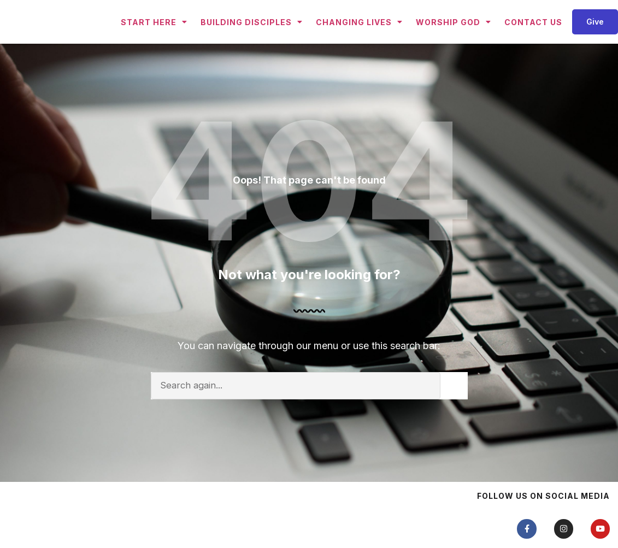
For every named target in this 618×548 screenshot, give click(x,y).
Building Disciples (252, 41)
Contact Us (533, 41)
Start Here (154, 41)
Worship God (453, 41)
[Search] (454, 424)
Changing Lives (359, 41)
